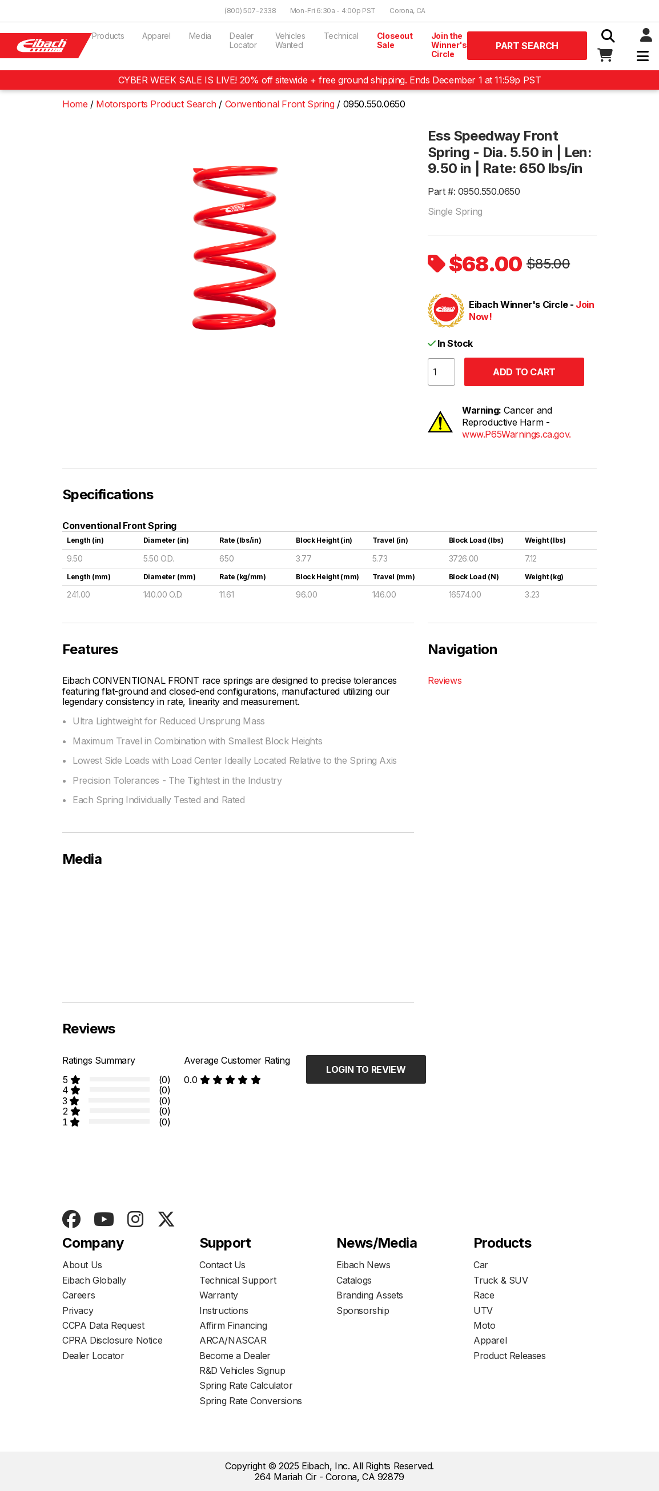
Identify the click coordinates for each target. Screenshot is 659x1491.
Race (483, 1295)
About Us (82, 1265)
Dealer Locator (243, 40)
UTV (483, 1310)
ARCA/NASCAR (233, 1340)
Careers (78, 1295)
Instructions (223, 1310)
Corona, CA (407, 10)
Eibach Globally (94, 1280)
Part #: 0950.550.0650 (474, 191)
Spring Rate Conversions (250, 1401)
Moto (484, 1325)
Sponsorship (362, 1310)
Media (200, 36)
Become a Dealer (235, 1355)
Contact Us (222, 1265)
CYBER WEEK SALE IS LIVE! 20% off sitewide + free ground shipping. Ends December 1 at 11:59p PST (329, 80)
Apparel (156, 36)
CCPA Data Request (103, 1325)
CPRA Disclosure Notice (112, 1340)
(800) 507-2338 (250, 10)
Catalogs (354, 1280)
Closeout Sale (395, 40)
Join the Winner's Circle (449, 45)
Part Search (527, 45)
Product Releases (509, 1355)
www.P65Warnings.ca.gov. (516, 434)
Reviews (444, 680)
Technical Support (237, 1280)
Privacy (77, 1310)
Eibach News (363, 1265)
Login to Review (365, 1069)
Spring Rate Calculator (245, 1385)
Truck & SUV (500, 1280)
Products (108, 36)
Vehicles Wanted (290, 40)
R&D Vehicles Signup (242, 1370)
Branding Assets (369, 1295)
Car (480, 1265)
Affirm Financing (233, 1325)
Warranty (218, 1295)
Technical (341, 36)
